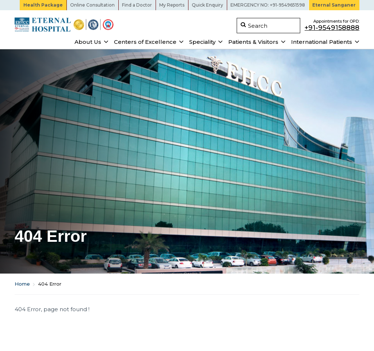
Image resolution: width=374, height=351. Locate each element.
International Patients (321, 41)
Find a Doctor (137, 5)
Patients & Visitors (253, 41)
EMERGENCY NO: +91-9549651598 (267, 5)
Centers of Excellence (145, 41)
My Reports (171, 5)
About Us (88, 41)
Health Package (43, 5)
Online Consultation (92, 5)
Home (22, 284)
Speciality (202, 41)
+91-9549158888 (332, 27)
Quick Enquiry (207, 5)
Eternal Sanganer (334, 5)
